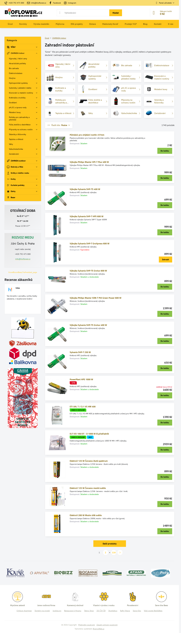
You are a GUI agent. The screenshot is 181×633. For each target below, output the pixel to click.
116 (114, 552)
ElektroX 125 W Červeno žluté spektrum (89, 460)
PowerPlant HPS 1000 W (81, 379)
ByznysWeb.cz (98, 629)
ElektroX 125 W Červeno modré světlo (88, 488)
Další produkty (110, 543)
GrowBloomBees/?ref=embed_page (22, 272)
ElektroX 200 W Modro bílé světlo (86, 515)
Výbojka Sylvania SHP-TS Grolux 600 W (88, 270)
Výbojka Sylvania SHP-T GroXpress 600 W (89, 243)
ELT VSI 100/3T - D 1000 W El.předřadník (89, 433)
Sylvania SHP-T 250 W (80, 352)
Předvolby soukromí (86, 625)
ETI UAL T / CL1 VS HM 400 (83, 406)
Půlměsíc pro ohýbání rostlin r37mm (87, 134)
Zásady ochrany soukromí (107, 625)
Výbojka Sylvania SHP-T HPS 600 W (86, 216)
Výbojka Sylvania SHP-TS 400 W (85, 189)
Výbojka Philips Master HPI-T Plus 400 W (89, 162)
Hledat (116, 12)
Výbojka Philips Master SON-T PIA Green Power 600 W (95, 297)
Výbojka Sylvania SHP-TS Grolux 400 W (88, 325)
